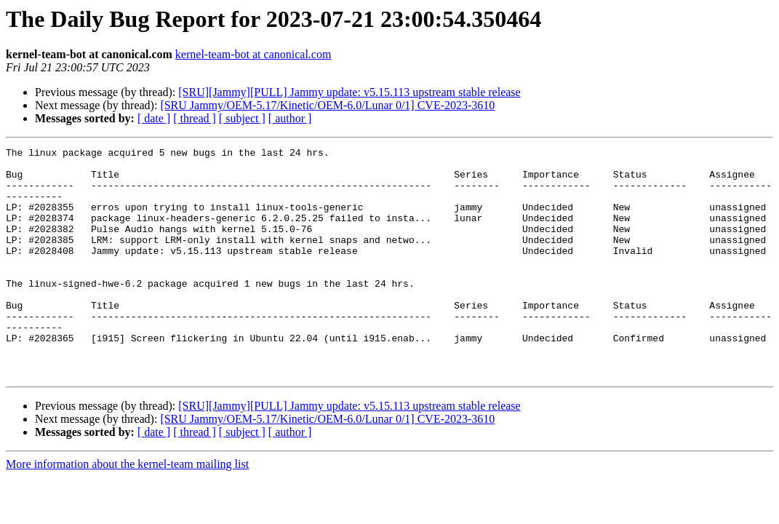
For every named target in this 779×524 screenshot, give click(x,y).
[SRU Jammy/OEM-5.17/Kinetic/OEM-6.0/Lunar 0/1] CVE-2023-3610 (327, 105)
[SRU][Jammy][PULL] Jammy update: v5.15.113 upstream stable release (349, 92)
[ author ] (290, 118)
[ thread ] (194, 118)
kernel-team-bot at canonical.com (253, 54)
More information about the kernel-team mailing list (127, 510)
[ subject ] (242, 118)
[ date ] (153, 118)
